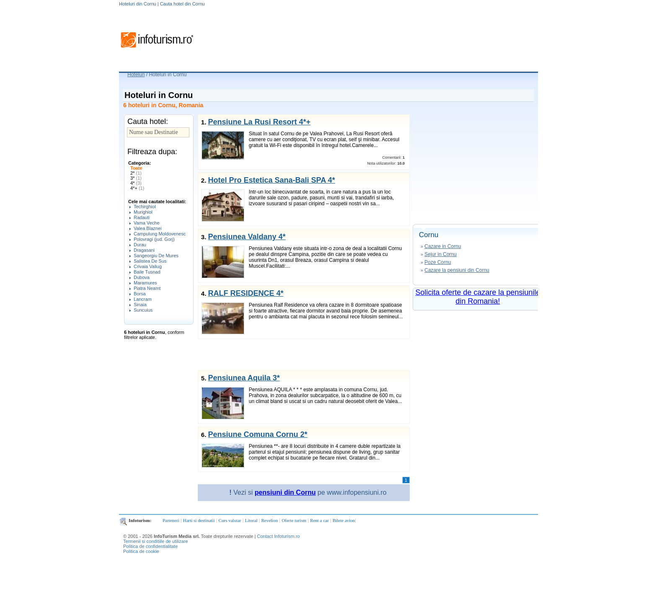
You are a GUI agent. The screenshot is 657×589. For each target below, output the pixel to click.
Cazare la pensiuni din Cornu (456, 270)
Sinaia (140, 304)
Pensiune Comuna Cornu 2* (257, 434)
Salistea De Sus (150, 261)
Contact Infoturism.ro (278, 536)
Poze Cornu (437, 262)
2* (136, 173)
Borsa (140, 293)
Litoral (251, 520)
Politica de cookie (141, 551)
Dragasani (144, 250)
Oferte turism (294, 520)
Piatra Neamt (147, 288)
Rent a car (319, 520)
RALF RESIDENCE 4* (245, 293)
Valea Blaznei (147, 228)
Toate (136, 167)
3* (136, 178)
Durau (140, 244)
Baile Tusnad (147, 271)
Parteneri (171, 520)
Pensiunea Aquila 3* (243, 378)
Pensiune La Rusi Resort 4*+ (259, 122)
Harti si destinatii (199, 520)
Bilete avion (344, 520)
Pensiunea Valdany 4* (246, 236)
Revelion (269, 520)
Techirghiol (145, 206)
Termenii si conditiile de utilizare (155, 541)
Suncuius (143, 310)
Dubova (142, 277)
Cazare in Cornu (442, 246)
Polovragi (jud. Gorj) (154, 239)
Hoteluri (136, 75)
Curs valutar (229, 520)
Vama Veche (147, 222)
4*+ (137, 188)
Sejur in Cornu (440, 254)
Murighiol (143, 211)
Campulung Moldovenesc (160, 233)
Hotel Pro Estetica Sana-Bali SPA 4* (271, 180)
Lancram (143, 299)
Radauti (142, 217)
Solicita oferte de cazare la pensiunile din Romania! (477, 296)
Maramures (145, 282)
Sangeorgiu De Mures (156, 255)
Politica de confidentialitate (150, 546)
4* (136, 183)
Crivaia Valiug (148, 266)
